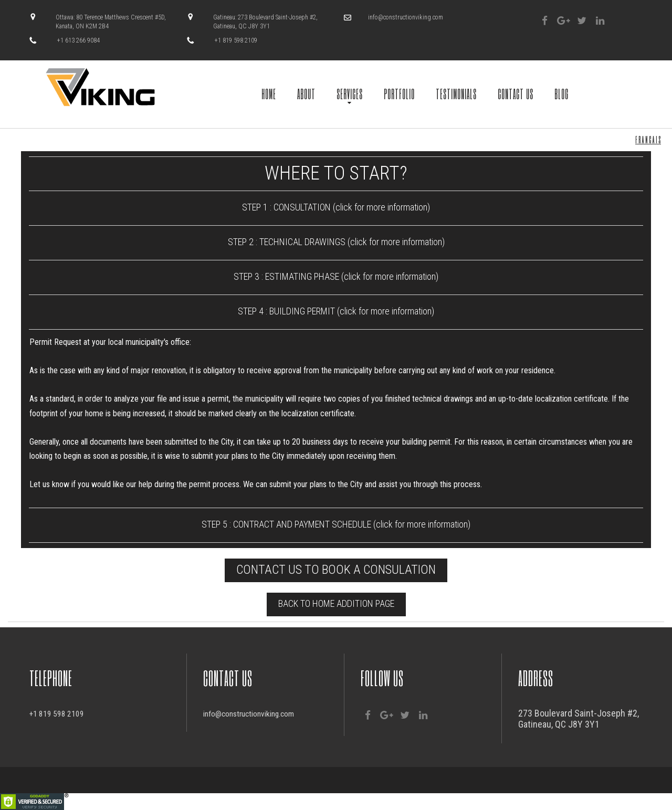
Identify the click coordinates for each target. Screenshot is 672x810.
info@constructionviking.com (405, 17)
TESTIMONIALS (456, 93)
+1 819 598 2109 (60, 713)
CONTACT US (515, 93)
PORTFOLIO (399, 93)
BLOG (561, 93)
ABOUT (306, 93)
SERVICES (350, 93)
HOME (268, 93)
